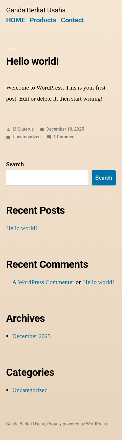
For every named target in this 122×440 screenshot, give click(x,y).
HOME (15, 20)
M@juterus (23, 129)
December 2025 (31, 336)
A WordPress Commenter (43, 282)
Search (15, 164)
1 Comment (64, 136)
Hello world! (32, 61)
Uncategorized (27, 136)
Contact (72, 20)
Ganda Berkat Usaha (36, 10)
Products (43, 20)
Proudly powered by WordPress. (77, 423)
